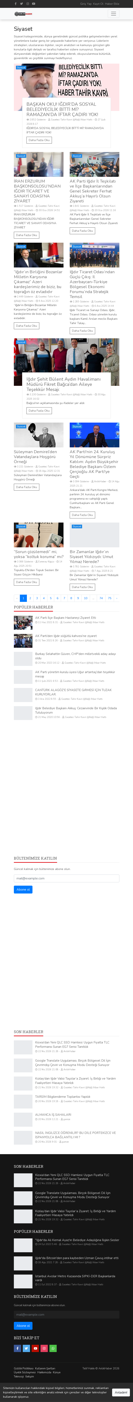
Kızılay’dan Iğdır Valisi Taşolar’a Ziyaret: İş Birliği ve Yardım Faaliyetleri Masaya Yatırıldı (75, 1213)
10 (85, 598)
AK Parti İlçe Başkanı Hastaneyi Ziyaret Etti (65, 618)
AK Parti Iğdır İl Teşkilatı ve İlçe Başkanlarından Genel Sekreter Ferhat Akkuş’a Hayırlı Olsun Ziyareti (93, 191)
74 (101, 598)
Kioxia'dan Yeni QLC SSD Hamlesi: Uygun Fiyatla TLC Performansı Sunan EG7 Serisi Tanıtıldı (72, 1044)
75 (109, 598)
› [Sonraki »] (116, 598)
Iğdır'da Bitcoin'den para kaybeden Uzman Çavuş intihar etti (77, 1258)
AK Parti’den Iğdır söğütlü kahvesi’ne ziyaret (66, 636)
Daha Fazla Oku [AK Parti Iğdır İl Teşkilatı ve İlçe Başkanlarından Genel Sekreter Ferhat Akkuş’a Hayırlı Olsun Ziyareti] (82, 231)
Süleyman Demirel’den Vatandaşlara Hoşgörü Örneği (35, 457)
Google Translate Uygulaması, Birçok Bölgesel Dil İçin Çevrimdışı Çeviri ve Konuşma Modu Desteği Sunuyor (72, 1063)
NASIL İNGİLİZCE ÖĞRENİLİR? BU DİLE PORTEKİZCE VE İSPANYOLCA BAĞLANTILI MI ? (75, 1135)
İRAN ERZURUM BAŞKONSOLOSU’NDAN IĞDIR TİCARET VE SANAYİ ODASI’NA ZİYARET (37, 191)
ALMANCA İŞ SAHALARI (53, 1115)
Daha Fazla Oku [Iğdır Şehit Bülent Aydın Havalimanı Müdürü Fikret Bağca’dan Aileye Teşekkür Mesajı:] (39, 411)
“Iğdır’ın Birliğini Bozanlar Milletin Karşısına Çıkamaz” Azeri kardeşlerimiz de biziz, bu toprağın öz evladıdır (38, 282)
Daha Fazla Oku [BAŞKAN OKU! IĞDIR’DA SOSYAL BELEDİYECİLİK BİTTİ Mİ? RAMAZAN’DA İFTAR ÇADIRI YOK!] (39, 140)
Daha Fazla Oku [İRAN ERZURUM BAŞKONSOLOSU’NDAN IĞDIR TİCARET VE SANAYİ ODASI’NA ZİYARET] (26, 235)
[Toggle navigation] (113, 14)
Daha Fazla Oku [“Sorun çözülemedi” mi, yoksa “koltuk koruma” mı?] (26, 582)
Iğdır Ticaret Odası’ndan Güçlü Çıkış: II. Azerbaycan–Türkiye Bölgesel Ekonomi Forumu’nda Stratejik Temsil (92, 284)
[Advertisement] (67, 752)
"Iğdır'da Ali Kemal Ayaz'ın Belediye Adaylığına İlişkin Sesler (77, 1240)
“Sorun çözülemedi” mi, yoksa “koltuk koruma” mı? (39, 554)
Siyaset (21, 67)
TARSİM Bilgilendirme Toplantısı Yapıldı (62, 1097)
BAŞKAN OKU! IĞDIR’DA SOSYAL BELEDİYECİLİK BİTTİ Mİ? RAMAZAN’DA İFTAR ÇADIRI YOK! (62, 109)
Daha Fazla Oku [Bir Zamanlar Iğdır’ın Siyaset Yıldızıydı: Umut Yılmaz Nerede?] (82, 587)
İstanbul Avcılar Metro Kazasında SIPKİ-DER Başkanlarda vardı (75, 1278)
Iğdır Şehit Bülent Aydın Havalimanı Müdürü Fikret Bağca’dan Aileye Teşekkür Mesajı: (63, 384)
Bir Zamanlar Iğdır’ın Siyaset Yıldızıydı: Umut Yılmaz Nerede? (91, 556)
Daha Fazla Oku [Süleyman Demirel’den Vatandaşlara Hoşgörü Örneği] (26, 487)
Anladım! (121, 1392)
